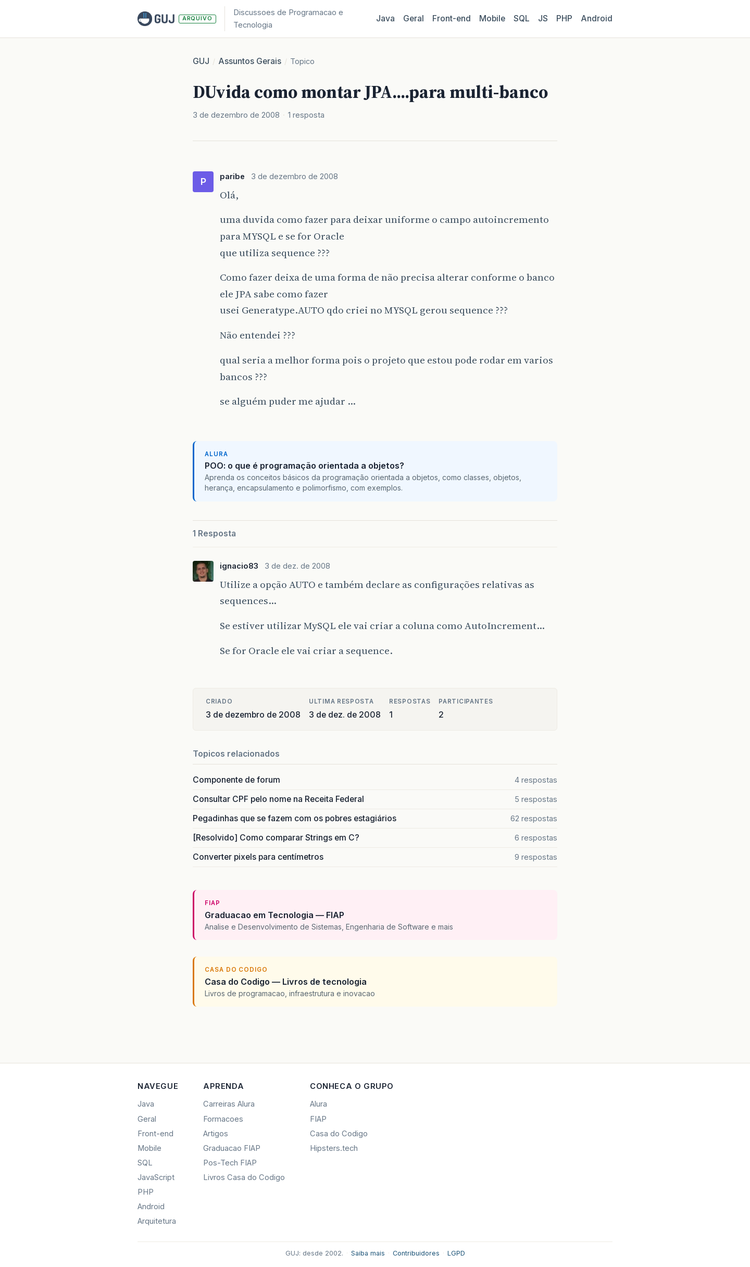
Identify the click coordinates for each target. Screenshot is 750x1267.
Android (596, 18)
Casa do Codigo (339, 1133)
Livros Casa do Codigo (244, 1177)
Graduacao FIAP (231, 1148)
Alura (318, 1104)
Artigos (215, 1133)
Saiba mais (368, 1253)
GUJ (201, 61)
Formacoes (223, 1119)
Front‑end (451, 18)
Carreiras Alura (229, 1104)
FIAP (318, 1119)
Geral (413, 18)
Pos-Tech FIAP (230, 1163)
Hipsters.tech (334, 1148)
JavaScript (156, 1177)
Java (385, 18)
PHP (564, 18)
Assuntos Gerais (249, 61)
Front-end (155, 1133)
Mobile (492, 18)
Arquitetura (157, 1221)
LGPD (456, 1253)
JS (543, 18)
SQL (522, 18)
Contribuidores (416, 1253)
